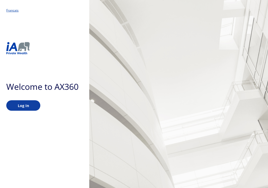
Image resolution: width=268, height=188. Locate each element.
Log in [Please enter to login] (23, 105)
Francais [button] (12, 10)
